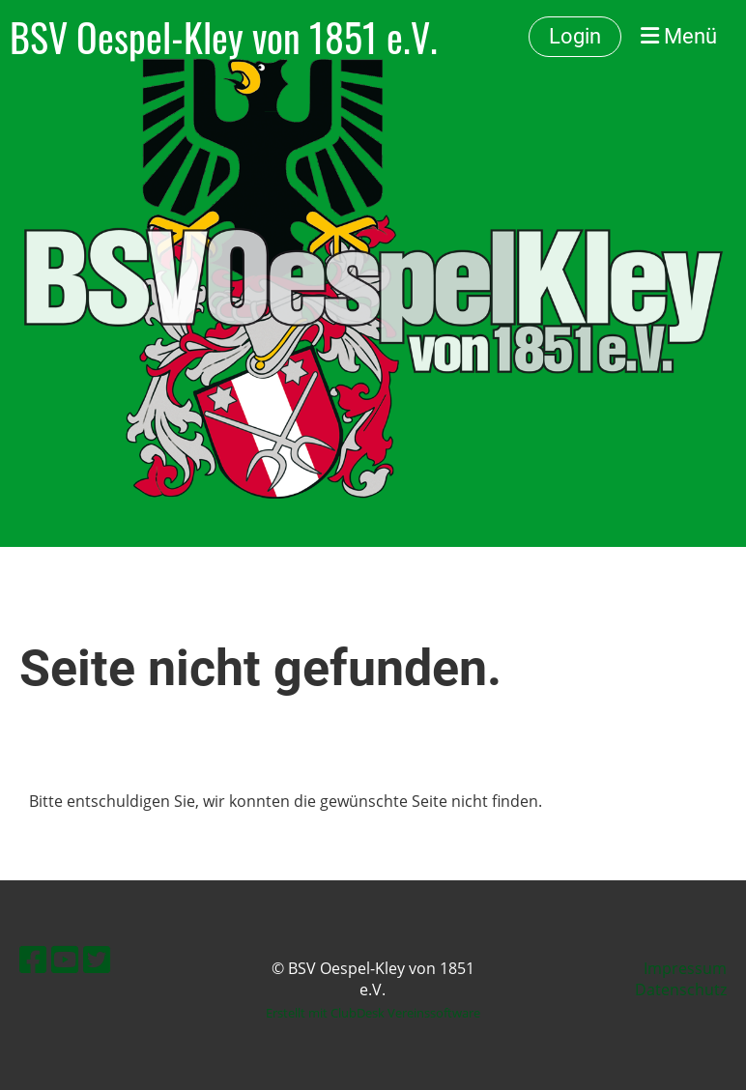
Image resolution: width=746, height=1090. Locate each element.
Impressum (685, 968)
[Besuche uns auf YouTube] (64, 959)
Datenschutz (681, 989)
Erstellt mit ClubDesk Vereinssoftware (373, 1012)
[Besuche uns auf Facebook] (32, 959)
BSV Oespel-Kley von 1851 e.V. (224, 37)
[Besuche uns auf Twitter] (96, 959)
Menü (679, 36)
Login (575, 36)
